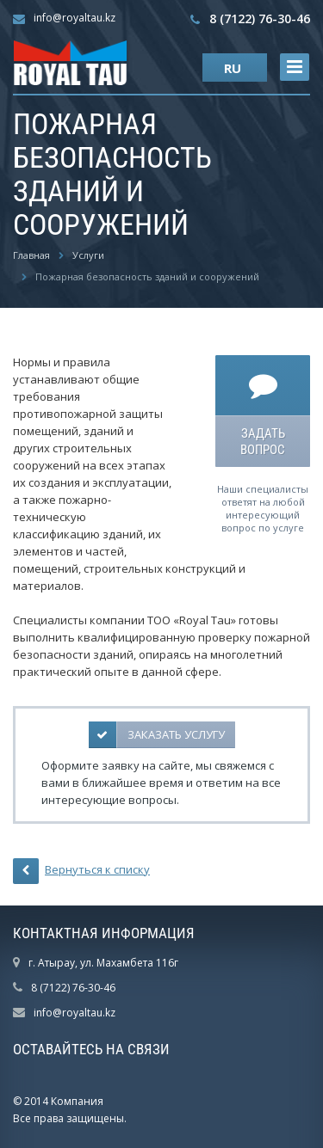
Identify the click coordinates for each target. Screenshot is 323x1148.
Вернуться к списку (81, 871)
